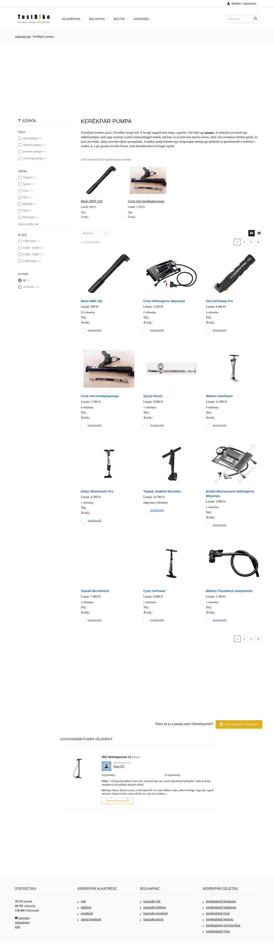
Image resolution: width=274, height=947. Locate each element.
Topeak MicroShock (95, 591)
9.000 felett (27, 261)
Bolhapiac (98, 19)
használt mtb (150, 900)
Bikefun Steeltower (219, 396)
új (21, 280)
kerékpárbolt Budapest (219, 900)
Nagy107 (118, 766)
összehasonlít (94, 330)
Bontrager (26, 217)
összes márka (28, 224)
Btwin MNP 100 (92, 201)
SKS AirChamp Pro (219, 301)
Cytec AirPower (154, 591)
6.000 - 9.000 (28, 254)
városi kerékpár (89, 918)
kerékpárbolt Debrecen (220, 906)
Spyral (24, 184)
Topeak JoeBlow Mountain (162, 491)
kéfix (17, 926)
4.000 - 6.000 (28, 247)
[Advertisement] (137, 78)
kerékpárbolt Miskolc (218, 918)
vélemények (23, 36)
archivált (26, 286)
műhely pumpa (29, 144)
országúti (85, 912)
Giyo (23, 190)
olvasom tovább (117, 800)
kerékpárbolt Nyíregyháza (221, 924)
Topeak (25, 177)
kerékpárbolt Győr (216, 912)
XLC (23, 197)
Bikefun (25, 204)
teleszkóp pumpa (30, 158)
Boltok (121, 19)
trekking (84, 906)
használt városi (151, 918)
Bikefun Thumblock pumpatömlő (229, 591)
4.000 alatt (27, 241)
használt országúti (154, 912)
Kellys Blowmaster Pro (97, 491)
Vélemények (73, 19)
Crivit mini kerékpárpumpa (146, 201)
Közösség (143, 19)
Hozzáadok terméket (239, 724)
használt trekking (153, 906)
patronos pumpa (30, 151)
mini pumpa (27, 138)
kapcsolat (22, 917)
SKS (23, 210)
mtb (82, 900)
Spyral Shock (152, 396)
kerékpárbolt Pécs (216, 930)
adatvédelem (22, 921)
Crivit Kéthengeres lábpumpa (164, 301)
